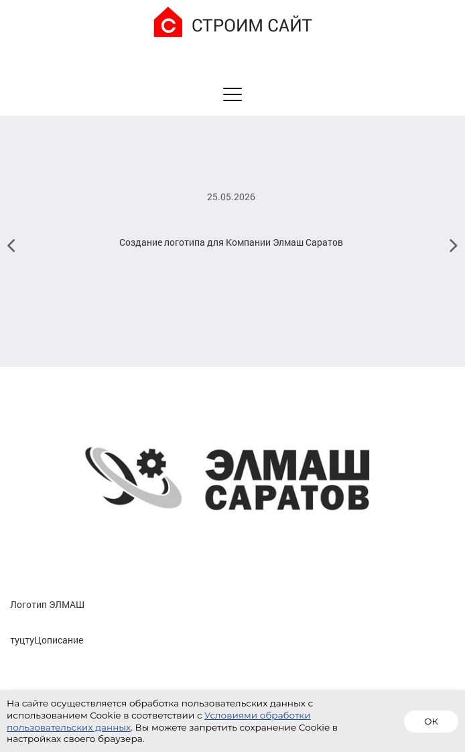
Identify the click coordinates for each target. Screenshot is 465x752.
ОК (431, 721)
